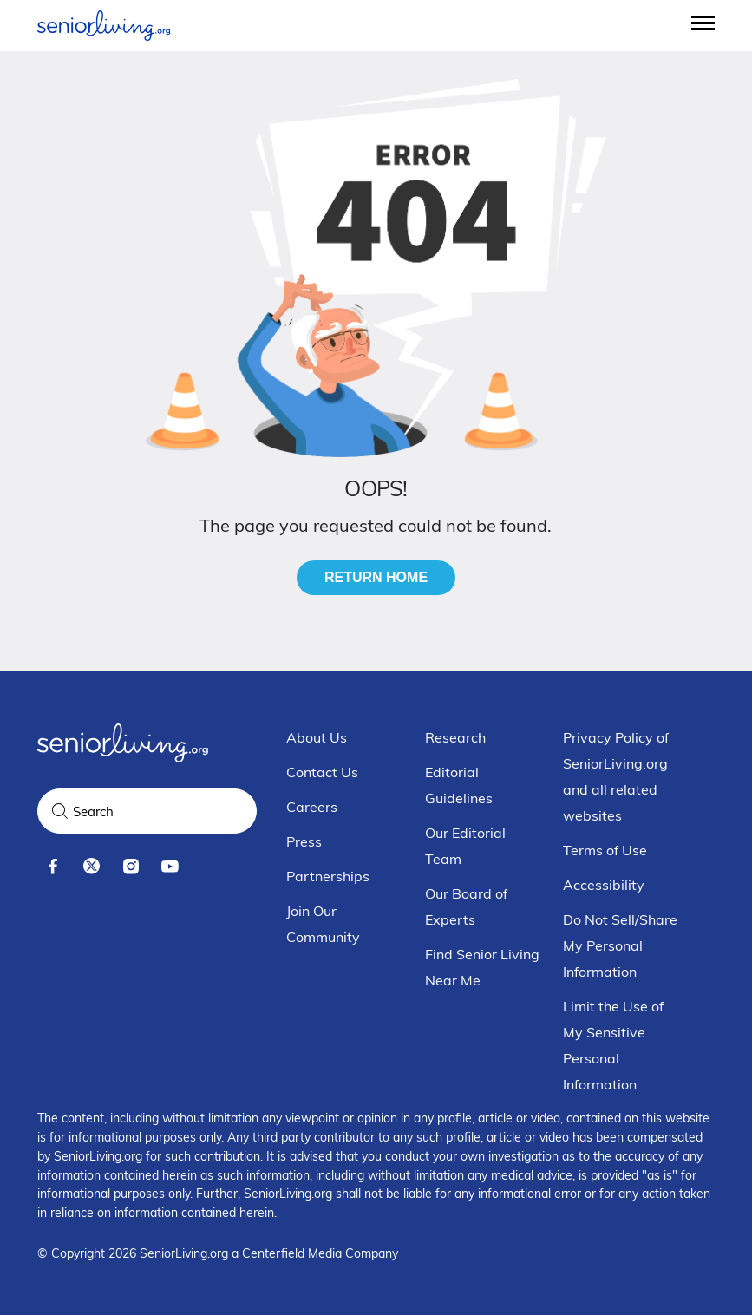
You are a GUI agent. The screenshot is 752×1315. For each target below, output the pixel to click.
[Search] (60, 811)
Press (304, 841)
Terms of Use (605, 850)
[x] (91, 866)
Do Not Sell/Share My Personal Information (620, 945)
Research (455, 737)
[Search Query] (147, 811)
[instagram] (130, 866)
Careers (311, 806)
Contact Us (322, 772)
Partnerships (327, 876)
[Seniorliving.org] (103, 25)
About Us (316, 737)
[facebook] (52, 866)
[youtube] (169, 866)
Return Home (376, 577)
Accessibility (603, 884)
